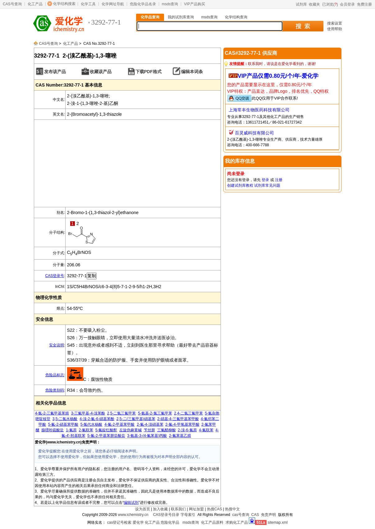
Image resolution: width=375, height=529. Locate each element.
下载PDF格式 (148, 71)
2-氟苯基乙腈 (180, 435)
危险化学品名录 (143, 4)
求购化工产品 (237, 522)
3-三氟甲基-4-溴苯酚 (88, 413)
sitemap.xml (278, 522)
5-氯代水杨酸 (91, 424)
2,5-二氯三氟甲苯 (121, 413)
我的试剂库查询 (181, 17)
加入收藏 (160, 509)
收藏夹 (314, 4)
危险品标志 (54, 375)
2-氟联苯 (86, 430)
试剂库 (301, 4)
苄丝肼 (149, 430)
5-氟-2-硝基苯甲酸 (63, 424)
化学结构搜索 (64, 4)
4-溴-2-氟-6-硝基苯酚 (97, 419)
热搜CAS (214, 509)
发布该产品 (55, 71)
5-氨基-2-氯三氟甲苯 (155, 413)
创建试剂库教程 (240, 185)
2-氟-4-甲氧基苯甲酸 (182, 424)
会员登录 (347, 4)
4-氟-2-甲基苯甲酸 (119, 424)
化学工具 (88, 4)
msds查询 (170, 4)
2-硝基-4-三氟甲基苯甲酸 (178, 419)
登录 (265, 180)
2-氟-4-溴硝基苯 (150, 424)
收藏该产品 (101, 71)
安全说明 (56, 345)
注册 (278, 180)
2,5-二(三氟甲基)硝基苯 (136, 419)
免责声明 (268, 515)
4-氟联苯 (206, 430)
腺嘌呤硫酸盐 (52, 430)
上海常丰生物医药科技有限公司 (259, 109)
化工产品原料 (212, 522)
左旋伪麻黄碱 (130, 430)
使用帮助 (334, 29)
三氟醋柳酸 (166, 430)
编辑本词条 (192, 71)
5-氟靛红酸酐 (106, 430)
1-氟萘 (71, 430)
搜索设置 (334, 23)
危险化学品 (170, 522)
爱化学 (138, 522)
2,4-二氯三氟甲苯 (188, 413)
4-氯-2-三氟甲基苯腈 (52, 413)
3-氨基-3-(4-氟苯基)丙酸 (147, 435)
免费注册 (364, 4)
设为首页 (142, 509)
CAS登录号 (54, 276)
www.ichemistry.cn (133, 515)
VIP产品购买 (194, 4)
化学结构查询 (236, 17)
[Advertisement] (127, 163)
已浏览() (330, 4)
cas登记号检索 (119, 522)
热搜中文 (232, 509)
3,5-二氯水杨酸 (65, 419)
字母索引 (188, 515)
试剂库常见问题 (267, 185)
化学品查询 (150, 17)
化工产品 (35, 4)
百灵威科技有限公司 (254, 132)
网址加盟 (196, 509)
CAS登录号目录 (166, 515)
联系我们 (178, 509)
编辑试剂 (131, 502)
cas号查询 (240, 515)
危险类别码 (54, 390)
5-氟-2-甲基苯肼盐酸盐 (106, 435)
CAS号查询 (12, 4)
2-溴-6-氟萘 (187, 430)
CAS (255, 515)
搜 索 (302, 26)
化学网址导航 (113, 4)
